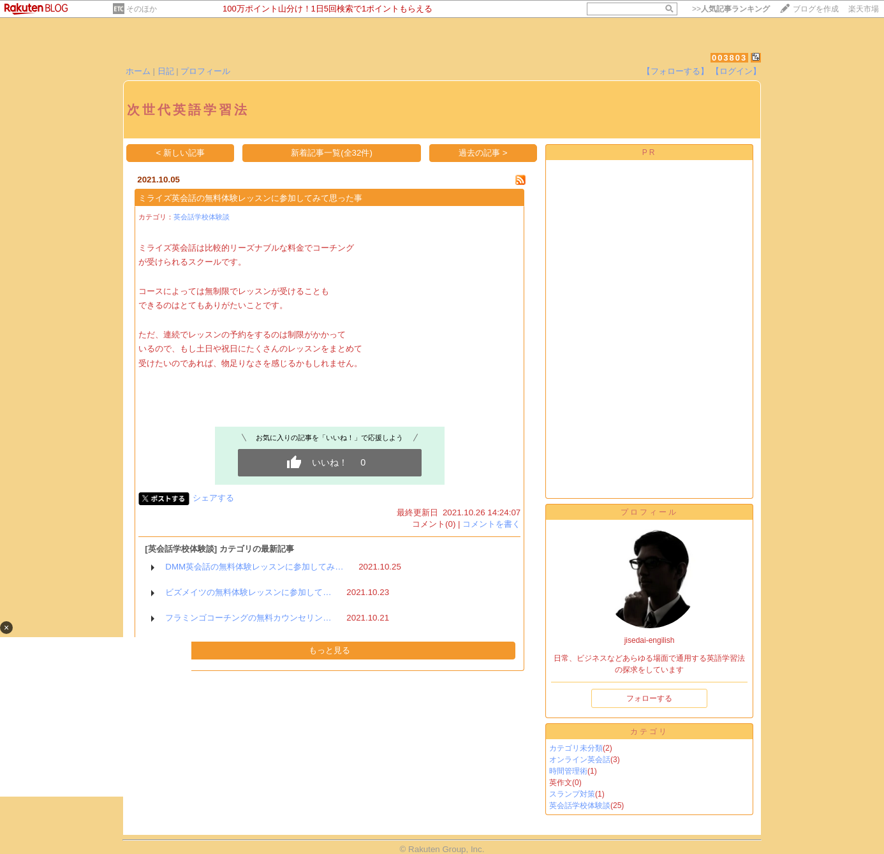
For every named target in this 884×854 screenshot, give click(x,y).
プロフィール (205, 71)
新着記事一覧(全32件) (331, 153)
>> (731, 8)
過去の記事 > (483, 153)
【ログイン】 (736, 71)
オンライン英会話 (579, 759)
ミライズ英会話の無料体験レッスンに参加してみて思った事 (250, 198)
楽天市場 (863, 8)
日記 (166, 71)
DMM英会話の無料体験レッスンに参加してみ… (254, 566)
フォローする (649, 698)
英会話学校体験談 (201, 217)
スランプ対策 (572, 794)
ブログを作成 (816, 8)
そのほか (141, 8)
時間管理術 (568, 771)
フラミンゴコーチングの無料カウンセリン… (248, 617)
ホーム (138, 71)
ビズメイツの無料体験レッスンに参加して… (248, 592)
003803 (729, 58)
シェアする (213, 498)
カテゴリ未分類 (576, 748)
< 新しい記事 (180, 153)
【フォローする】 (675, 71)
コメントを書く (491, 524)
